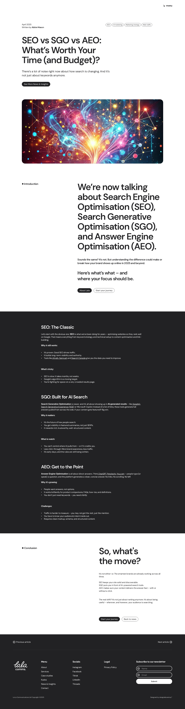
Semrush (63, 358)
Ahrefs (55, 358)
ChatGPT (102, 473)
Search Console (78, 358)
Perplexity (111, 473)
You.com (120, 473)
